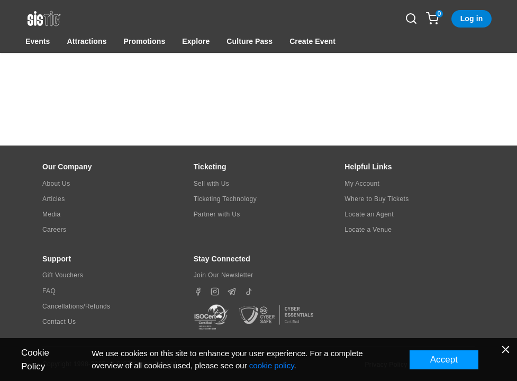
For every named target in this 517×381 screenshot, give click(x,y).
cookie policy (271, 365)
